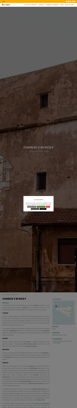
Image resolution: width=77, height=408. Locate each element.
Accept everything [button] (41, 206)
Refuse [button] (48, 206)
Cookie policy (43, 208)
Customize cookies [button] (31, 206)
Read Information (35, 208)
